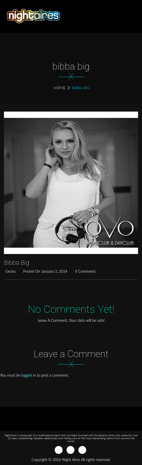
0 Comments (85, 271)
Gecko (10, 271)
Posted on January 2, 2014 (44, 271)
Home (59, 87)
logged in (28, 375)
